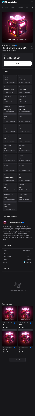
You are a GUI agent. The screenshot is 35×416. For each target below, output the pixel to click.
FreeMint (20, 7)
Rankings (13, 7)
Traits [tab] (18, 71)
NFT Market (5, 7)
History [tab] (18, 268)
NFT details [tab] (18, 245)
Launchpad (28, 7)
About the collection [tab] (18, 217)
